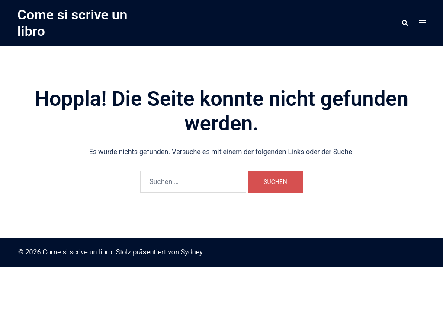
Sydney (192, 252)
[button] (404, 22)
